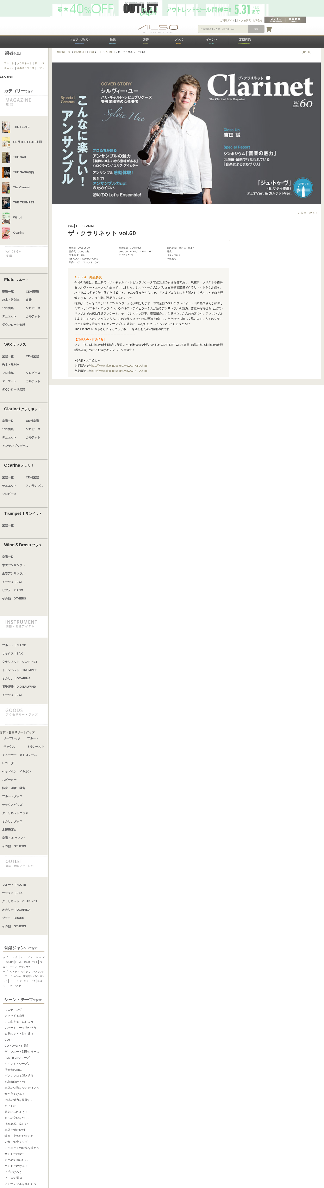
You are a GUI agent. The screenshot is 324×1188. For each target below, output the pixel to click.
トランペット (35, 746)
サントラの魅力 (15, 1154)
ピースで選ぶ (13, 1178)
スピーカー (9, 779)
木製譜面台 (9, 829)
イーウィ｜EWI (12, 582)
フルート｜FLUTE (14, 645)
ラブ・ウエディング (13, 971)
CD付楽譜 (32, 291)
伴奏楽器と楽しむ (16, 1124)
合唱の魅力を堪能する (19, 1100)
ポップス (26, 957)
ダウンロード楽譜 (13, 324)
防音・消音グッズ (16, 1142)
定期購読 (244, 41)
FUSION (9, 962)
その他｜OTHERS (14, 598)
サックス (40, 63)
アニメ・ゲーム (13, 976)
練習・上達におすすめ (19, 1136)
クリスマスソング (35, 971)
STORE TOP (64, 52)
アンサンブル (34, 485)
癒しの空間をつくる (18, 1118)
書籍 (29, 300)
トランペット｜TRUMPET (19, 670)
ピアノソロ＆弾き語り (19, 1075)
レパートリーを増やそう (20, 1027)
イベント (212, 41)
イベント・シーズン (18, 1063)
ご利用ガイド (227, 20)
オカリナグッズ (12, 821)
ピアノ (41, 68)
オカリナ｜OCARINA (16, 678)
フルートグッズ (12, 796)
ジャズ (40, 957)
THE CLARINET (106, 52)
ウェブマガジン (79, 41)
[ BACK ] (306, 52)
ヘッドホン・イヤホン (16, 771)
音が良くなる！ (15, 1094)
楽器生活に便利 (15, 1130)
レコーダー (9, 763)
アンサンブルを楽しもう (20, 1184)
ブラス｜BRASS (13, 918)
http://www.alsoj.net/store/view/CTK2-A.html (119, 370)
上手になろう (13, 1172)
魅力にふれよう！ (16, 1112)
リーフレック (12, 738)
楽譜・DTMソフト (14, 838)
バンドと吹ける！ (16, 1166)
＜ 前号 (302, 213)
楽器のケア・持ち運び (19, 1033)
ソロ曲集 (8, 308)
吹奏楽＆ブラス (25, 68)
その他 (17, 986)
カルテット (33, 316)
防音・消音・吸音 (13, 788)
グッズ (178, 41)
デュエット (9, 316)
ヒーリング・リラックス (23, 981)
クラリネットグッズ (15, 813)
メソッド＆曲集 (15, 1015)
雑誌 (112, 41)
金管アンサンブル (13, 573)
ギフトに (10, 1106)
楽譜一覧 (8, 291)
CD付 (8, 1039)
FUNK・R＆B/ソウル (26, 962)
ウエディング (13, 1009)
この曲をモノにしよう (19, 1021)
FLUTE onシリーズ (17, 1057)
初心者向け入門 (15, 1081)
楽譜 (146, 41)
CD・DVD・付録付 (17, 1045)
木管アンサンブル (13, 565)
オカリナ (9, 68)
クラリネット (24, 63)
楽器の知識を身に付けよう (22, 1088)
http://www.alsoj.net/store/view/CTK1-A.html (119, 365)
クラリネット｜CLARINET (19, 661)
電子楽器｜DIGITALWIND (19, 686)
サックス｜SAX (12, 653)
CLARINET (80, 52)
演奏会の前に (13, 1069)
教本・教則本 (10, 300)
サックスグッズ (12, 804)
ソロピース (33, 308)
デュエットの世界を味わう (22, 1148)
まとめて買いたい (16, 1160)
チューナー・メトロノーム (19, 755)
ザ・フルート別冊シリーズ (22, 1051)
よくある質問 (243, 20)
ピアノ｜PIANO (12, 590)
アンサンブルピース (15, 445)
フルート (9, 63)
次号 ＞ (314, 213)
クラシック (10, 957)
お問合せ (257, 20)
